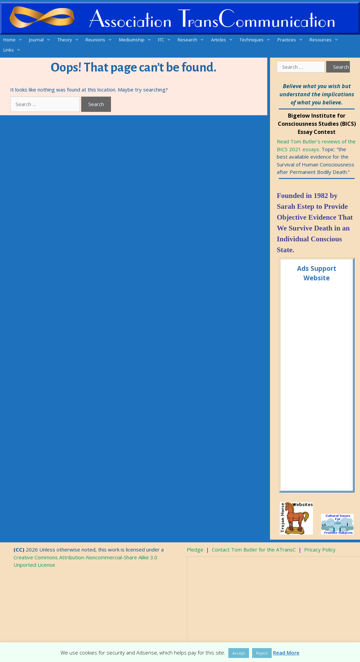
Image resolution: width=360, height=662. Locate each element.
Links (13, 50)
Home (14, 40)
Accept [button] (238, 653)
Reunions (100, 40)
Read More (286, 652)
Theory (70, 40)
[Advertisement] (316, 384)
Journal (41, 40)
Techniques (257, 40)
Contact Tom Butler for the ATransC (254, 549)
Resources (326, 40)
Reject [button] (262, 653)
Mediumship (137, 40)
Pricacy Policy (320, 549)
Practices (291, 40)
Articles (223, 40)
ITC (166, 40)
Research (192, 40)
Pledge (195, 549)
